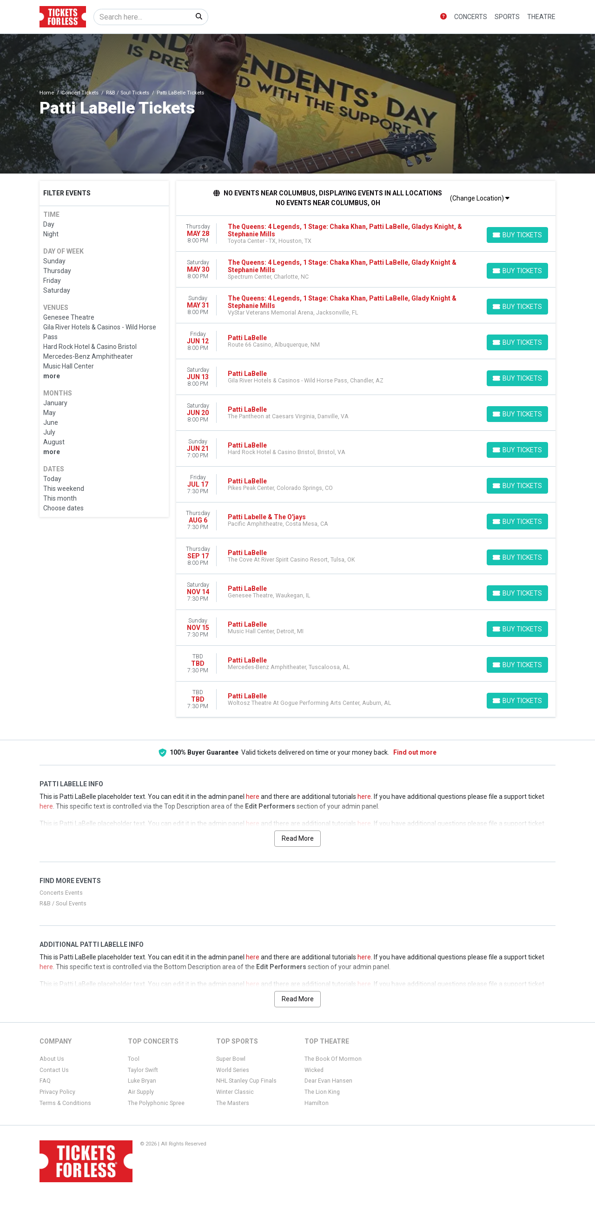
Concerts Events (61, 893)
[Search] (142, 17)
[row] (366, 234)
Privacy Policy (57, 1092)
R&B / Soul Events (63, 903)
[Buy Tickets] (517, 235)
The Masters (232, 1103)
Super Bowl (230, 1059)
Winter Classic (235, 1092)
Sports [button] (507, 16)
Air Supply (141, 1092)
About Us (52, 1059)
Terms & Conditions (65, 1103)
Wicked (314, 1070)
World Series (232, 1070)
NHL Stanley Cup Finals (246, 1081)
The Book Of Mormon (333, 1059)
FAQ (45, 1081)
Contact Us (54, 1070)
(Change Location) (479, 198)
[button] (443, 17)
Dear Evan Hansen (328, 1081)
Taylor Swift (143, 1070)
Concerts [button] (470, 16)
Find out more (414, 752)
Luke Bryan (142, 1081)
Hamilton (316, 1103)
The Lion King (322, 1092)
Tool (133, 1059)
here (252, 796)
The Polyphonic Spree (156, 1103)
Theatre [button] (541, 16)
